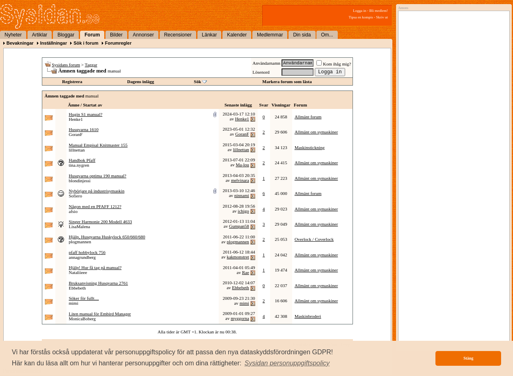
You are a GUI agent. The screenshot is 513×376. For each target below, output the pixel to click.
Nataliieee (78, 272)
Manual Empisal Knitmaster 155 (98, 145)
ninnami (241, 195)
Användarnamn (266, 63)
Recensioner (178, 35)
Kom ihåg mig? (333, 63)
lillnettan (77, 149)
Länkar (209, 35)
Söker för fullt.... (84, 298)
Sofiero (75, 195)
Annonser (143, 35)
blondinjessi (80, 180)
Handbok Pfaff (82, 160)
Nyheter (13, 35)
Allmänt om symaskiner (316, 131)
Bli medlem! (378, 11)
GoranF (76, 134)
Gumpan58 (239, 226)
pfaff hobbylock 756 (87, 252)
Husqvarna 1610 (83, 129)
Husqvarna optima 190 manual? (97, 175)
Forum (92, 35)
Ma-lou (242, 164)
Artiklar (39, 35)
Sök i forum (85, 43)
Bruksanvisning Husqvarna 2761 (98, 283)
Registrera (72, 81)
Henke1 (76, 119)
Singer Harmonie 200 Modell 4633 (100, 221)
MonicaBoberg (82, 318)
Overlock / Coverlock (314, 239)
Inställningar (53, 43)
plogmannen (80, 241)
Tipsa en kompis (361, 17)
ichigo (243, 210)
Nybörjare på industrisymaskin (97, 190)
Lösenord (261, 72)
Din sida (302, 35)
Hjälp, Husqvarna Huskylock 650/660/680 (107, 236)
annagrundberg (82, 257)
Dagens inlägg (140, 81)
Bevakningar (20, 43)
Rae (245, 272)
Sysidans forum (66, 64)
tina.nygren (79, 165)
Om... (327, 35)
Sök (197, 81)
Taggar (91, 64)
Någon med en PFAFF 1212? (95, 206)
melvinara (240, 180)
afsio (73, 211)
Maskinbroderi (308, 316)
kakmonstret (238, 256)
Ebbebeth (77, 287)
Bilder (116, 35)
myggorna (240, 318)
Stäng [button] (468, 358)
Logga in (359, 11)
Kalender (237, 35)
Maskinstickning (310, 147)
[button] (287, 363)
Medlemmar (270, 35)
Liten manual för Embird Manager (100, 313)
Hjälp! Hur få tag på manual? (95, 267)
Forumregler (118, 43)
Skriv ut (382, 17)
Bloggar (65, 35)
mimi (73, 303)
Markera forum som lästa (287, 81)
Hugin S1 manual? (86, 114)
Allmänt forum (308, 116)
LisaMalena (79, 226)
